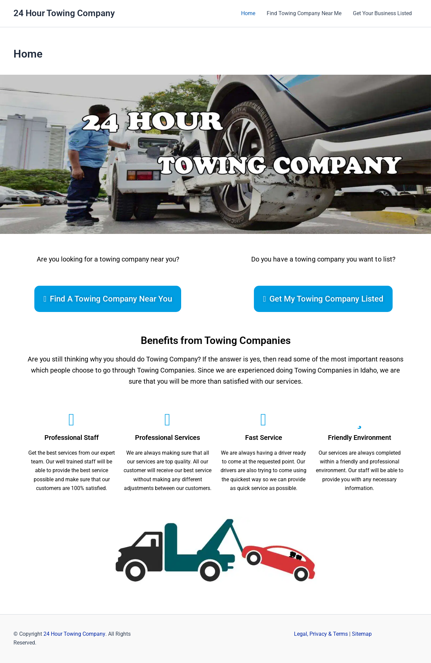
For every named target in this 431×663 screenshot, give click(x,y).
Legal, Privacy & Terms (321, 634)
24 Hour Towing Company (64, 13)
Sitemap (362, 634)
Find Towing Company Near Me (305, 13)
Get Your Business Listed (382, 13)
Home (250, 13)
